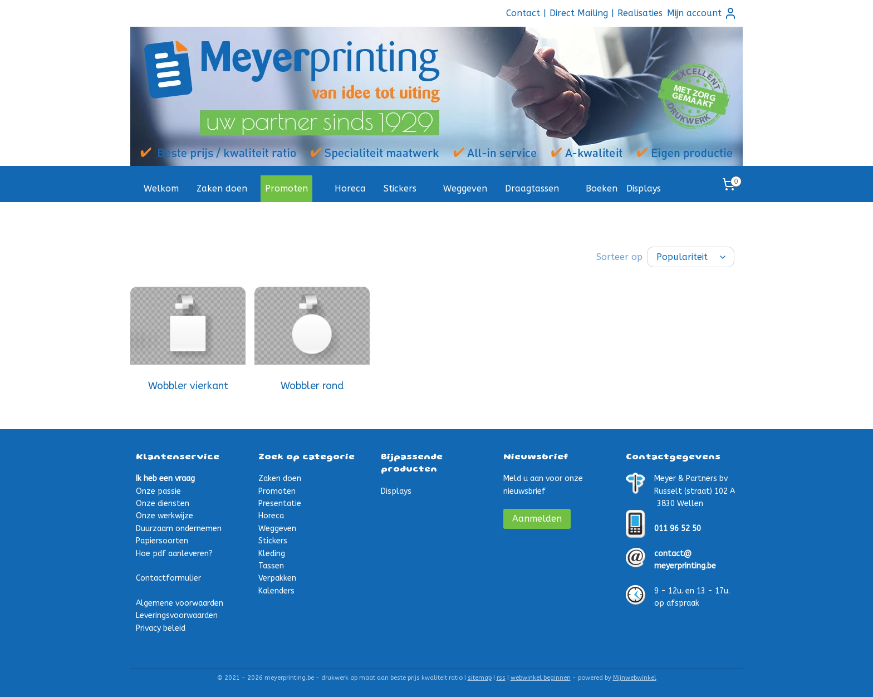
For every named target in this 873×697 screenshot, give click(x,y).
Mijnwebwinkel (634, 676)
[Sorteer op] (691, 256)
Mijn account (702, 13)
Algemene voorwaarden (179, 602)
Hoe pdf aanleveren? (174, 552)
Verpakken (277, 577)
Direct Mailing (579, 13)
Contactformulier (168, 577)
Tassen (271, 565)
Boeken (601, 188)
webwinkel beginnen (541, 676)
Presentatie (279, 502)
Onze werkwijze (164, 514)
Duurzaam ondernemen (179, 527)
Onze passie (158, 490)
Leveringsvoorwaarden (177, 614)
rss (501, 676)
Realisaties (640, 13)
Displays (643, 188)
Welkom (161, 188)
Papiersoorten (162, 539)
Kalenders (276, 590)
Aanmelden (537, 517)
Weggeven (465, 188)
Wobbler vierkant (188, 385)
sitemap (480, 676)
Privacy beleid (160, 627)
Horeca (350, 188)
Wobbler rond (312, 385)
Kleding (271, 552)
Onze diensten (162, 502)
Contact (523, 13)
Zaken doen (222, 188)
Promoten (286, 188)
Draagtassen (532, 188)
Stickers (400, 188)
